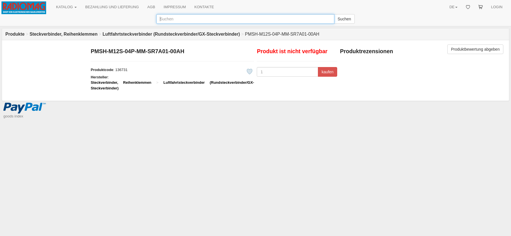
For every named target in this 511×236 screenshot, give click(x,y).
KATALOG (66, 7)
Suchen (344, 19)
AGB (151, 7)
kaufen (327, 72)
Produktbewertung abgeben (475, 49)
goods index (13, 116)
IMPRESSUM (175, 7)
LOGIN (497, 7)
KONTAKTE (204, 7)
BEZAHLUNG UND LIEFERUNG (112, 7)
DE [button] (453, 7)
